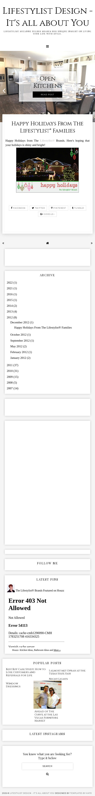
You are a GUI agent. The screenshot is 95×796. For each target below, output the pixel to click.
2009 (10, 376)
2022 (10, 282)
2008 (10, 382)
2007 (10, 388)
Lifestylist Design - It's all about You (48, 17)
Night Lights (58, 679)
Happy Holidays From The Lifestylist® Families (47, 127)
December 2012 (20, 322)
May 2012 (16, 346)
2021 (10, 288)
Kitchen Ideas (26, 650)
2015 (10, 300)
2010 (10, 370)
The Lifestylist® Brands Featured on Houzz (40, 590)
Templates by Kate (81, 793)
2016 (10, 294)
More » (57, 650)
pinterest (58, 208)
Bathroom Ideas (41, 650)
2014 (10, 305)
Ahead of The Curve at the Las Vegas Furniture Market (46, 716)
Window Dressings (13, 685)
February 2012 (19, 352)
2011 (10, 365)
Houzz (15, 650)
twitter (38, 208)
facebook (18, 208)
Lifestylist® (47, 140)
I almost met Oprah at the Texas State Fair (67, 672)
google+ (47, 214)
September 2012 (20, 340)
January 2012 (18, 357)
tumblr (78, 208)
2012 (10, 317)
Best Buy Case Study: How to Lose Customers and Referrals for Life (26, 672)
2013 (10, 311)
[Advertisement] (30, 257)
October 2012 (18, 334)
